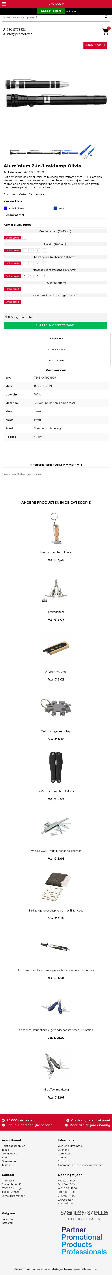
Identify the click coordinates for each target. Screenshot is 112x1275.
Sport (5, 1157)
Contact (63, 1157)
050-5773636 (16, 29)
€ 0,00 (106, 26)
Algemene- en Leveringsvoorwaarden (80, 1164)
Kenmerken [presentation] (56, 338)
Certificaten (65, 1153)
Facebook (8, 1218)
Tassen (6, 1164)
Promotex (56, 4)
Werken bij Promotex (70, 1145)
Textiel (6, 1149)
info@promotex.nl (20, 34)
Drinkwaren (9, 1161)
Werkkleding (9, 1153)
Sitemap (63, 1161)
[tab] (56, 338)
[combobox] (56, 17)
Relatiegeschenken (13, 1145)
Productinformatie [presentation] (56, 349)
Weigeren (71, 11)
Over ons (63, 1149)
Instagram (8, 1222)
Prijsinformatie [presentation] (56, 360)
